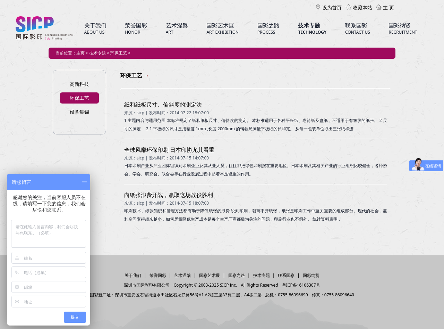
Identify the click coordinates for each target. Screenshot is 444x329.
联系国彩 (286, 275)
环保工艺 (79, 97)
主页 (80, 53)
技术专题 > (99, 53)
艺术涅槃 (182, 275)
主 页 (385, 7)
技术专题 (261, 275)
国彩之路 (236, 275)
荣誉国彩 (158, 275)
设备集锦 (79, 111)
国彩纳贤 (311, 275)
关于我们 (133, 275)
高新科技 (79, 84)
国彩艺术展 (209, 275)
